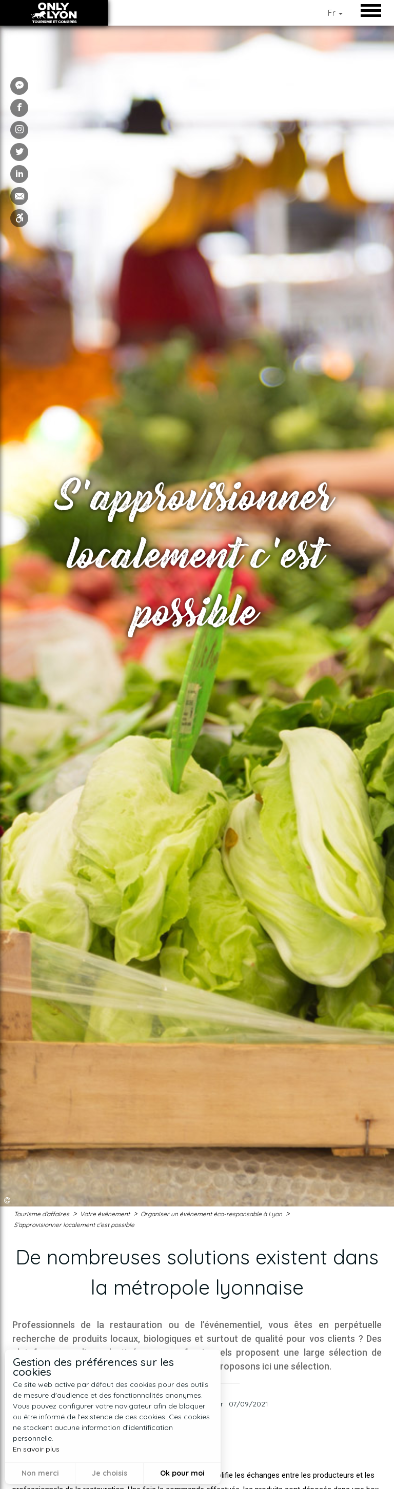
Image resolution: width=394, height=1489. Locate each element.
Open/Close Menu (373, 10)
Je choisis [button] (109, 1473)
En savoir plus (36, 1449)
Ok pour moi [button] (182, 1473)
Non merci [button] (40, 1473)
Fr (335, 13)
